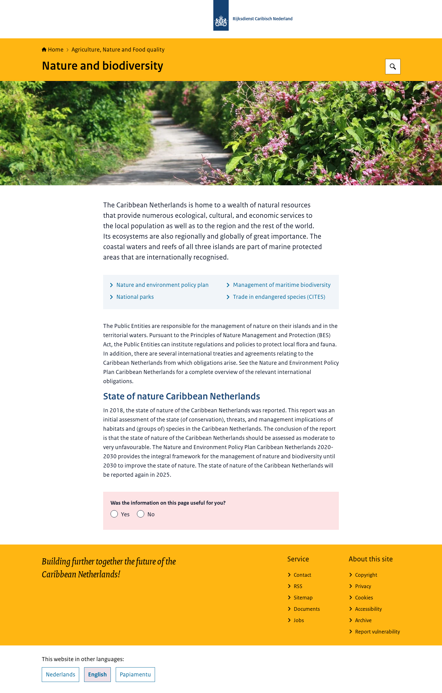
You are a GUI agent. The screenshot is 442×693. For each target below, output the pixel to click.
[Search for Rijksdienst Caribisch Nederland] (393, 66)
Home (53, 49)
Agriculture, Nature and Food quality (118, 49)
